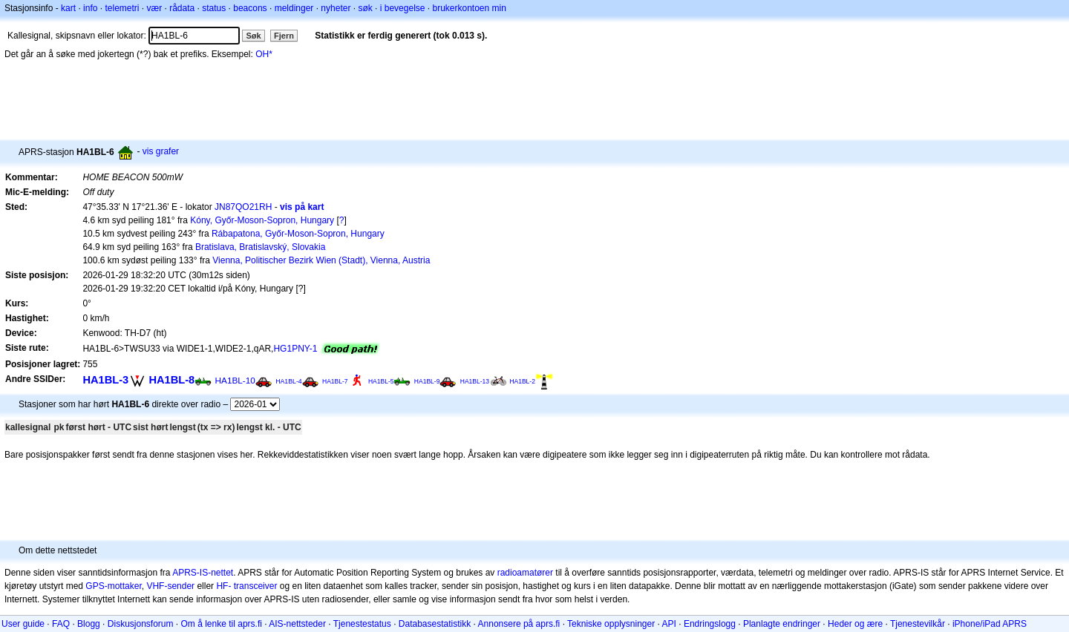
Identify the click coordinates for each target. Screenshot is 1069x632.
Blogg (88, 624)
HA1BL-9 (427, 381)
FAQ (61, 624)
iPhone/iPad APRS (989, 624)
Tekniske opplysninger (611, 624)
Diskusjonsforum (141, 624)
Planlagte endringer (781, 624)
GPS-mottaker (113, 586)
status (214, 8)
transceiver (256, 586)
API (669, 624)
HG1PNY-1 (295, 348)
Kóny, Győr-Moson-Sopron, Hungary (262, 220)
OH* (263, 54)
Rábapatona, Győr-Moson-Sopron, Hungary (298, 233)
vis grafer (161, 151)
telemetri (122, 8)
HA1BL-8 (171, 380)
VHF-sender (170, 586)
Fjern (284, 35)
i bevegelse (402, 8)
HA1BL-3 (105, 380)
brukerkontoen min (469, 8)
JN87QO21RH (243, 207)
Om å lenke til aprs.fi (221, 624)
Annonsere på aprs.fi (519, 624)
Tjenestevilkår (917, 624)
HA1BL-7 (335, 381)
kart (68, 8)
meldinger (294, 8)
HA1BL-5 (381, 381)
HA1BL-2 (522, 381)
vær (154, 8)
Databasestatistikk (435, 624)
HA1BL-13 (474, 381)
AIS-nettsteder (297, 624)
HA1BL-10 (235, 380)
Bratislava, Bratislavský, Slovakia (260, 247)
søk (365, 8)
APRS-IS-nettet (202, 572)
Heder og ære (855, 624)
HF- (223, 586)
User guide (23, 624)
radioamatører (525, 572)
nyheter (335, 8)
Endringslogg (710, 624)
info (90, 8)
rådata (181, 8)
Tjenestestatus (362, 624)
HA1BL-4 (288, 381)
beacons (250, 8)
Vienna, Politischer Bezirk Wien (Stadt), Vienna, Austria (321, 260)
